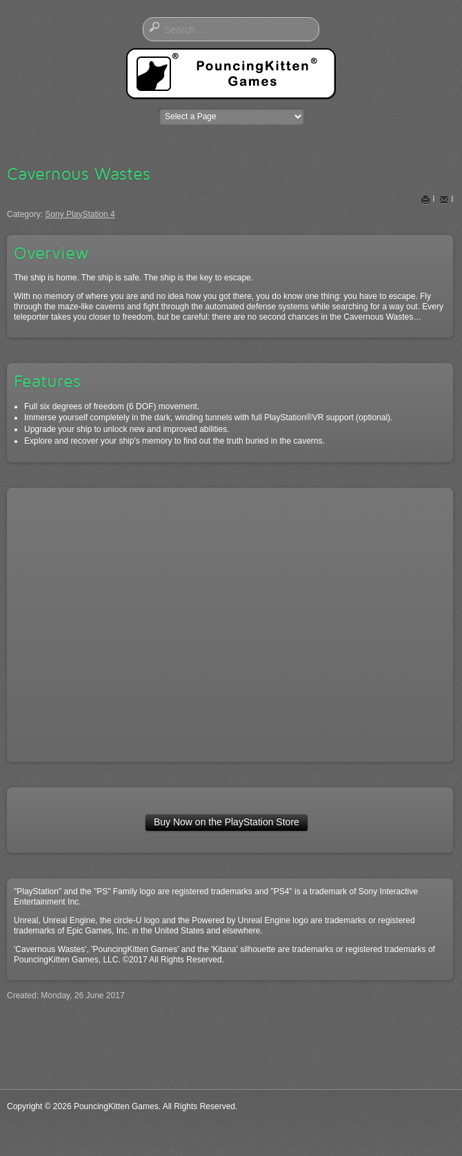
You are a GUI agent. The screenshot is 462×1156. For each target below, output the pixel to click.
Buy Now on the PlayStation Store (226, 821)
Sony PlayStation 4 (79, 214)
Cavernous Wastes (78, 173)
